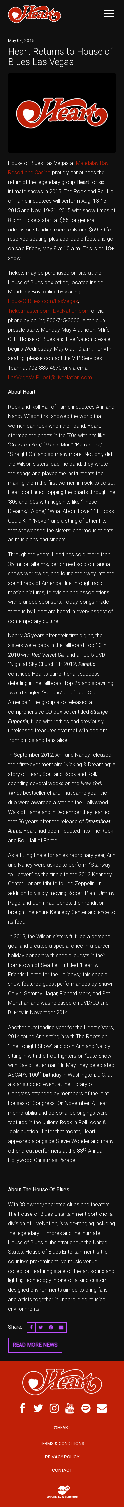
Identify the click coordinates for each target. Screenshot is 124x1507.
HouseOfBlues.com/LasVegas (43, 301)
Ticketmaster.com (29, 311)
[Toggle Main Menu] (109, 13)
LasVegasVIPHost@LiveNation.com (50, 377)
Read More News (35, 1345)
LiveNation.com (71, 311)
